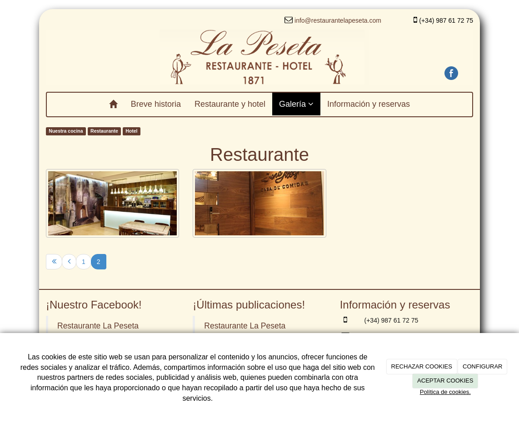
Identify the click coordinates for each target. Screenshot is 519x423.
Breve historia (156, 104)
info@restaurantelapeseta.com (337, 20)
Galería (296, 104)
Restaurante (104, 131)
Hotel (131, 131)
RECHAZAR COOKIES (421, 366)
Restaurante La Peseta (98, 325)
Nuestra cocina (66, 131)
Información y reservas (368, 104)
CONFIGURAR (482, 366)
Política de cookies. (445, 391)
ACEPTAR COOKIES (445, 380)
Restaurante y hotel (230, 104)
